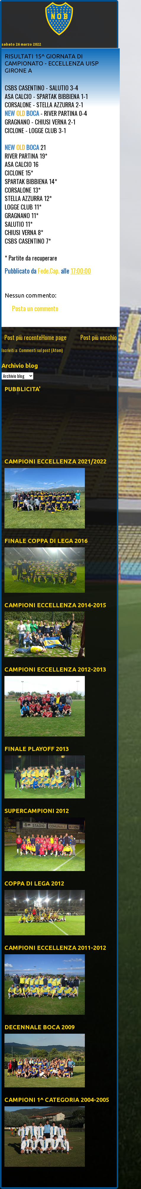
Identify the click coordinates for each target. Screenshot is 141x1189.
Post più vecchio (98, 337)
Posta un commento (35, 308)
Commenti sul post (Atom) (41, 350)
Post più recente (22, 337)
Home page (54, 337)
